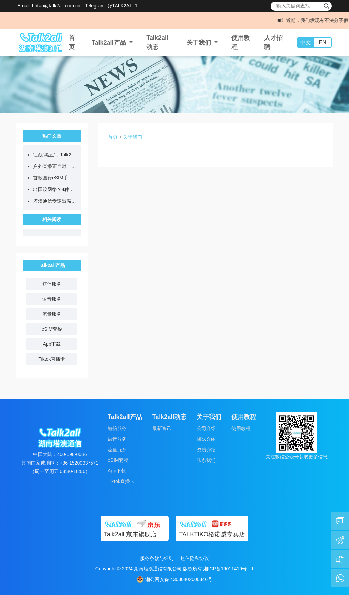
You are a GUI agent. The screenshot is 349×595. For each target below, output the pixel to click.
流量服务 (51, 314)
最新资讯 (161, 428)
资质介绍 (206, 449)
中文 (305, 42)
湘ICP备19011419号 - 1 (228, 568)
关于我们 (132, 137)
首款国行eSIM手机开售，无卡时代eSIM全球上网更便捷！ (55, 178)
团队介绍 (206, 439)
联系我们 (206, 460)
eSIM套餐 (52, 329)
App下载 (52, 344)
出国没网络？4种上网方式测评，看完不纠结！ (55, 189)
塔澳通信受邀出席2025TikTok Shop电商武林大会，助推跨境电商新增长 (55, 201)
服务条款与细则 (156, 558)
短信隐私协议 (194, 558)
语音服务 (51, 299)
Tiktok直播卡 (52, 359)
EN (323, 42)
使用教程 (241, 428)
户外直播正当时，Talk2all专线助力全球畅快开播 (55, 166)
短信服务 (51, 284)
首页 (113, 137)
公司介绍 (206, 428)
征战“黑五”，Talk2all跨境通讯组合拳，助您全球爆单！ (55, 154)
